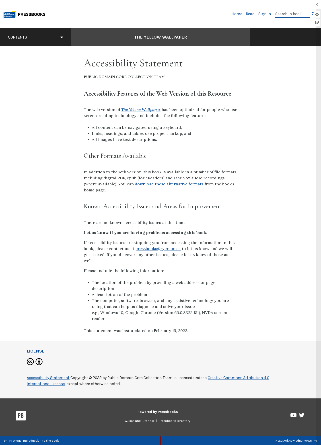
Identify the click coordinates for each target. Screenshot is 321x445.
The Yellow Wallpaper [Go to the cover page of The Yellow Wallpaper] (160, 37)
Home (237, 13)
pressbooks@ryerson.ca (158, 248)
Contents (35, 37)
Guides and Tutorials (139, 421)
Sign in (264, 13)
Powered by (158, 412)
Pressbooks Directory (174, 421)
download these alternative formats (169, 184)
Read (250, 13)
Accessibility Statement (48, 377)
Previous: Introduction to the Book (31, 441)
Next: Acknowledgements (296, 441)
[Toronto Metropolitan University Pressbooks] (26, 14)
